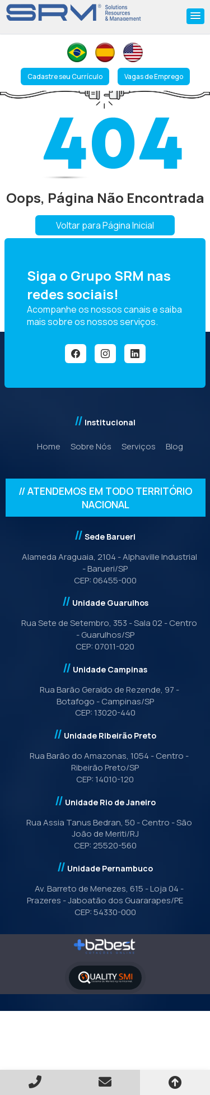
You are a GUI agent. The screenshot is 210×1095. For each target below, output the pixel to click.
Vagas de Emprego (153, 76)
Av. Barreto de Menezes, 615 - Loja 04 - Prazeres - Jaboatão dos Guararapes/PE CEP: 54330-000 (105, 900)
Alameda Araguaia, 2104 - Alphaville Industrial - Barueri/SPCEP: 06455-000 (105, 568)
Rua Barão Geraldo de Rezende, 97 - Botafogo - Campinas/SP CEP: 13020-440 (105, 701)
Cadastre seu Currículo (64, 76)
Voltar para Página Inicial (105, 225)
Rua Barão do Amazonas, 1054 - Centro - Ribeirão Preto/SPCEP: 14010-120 (105, 767)
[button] (195, 16)
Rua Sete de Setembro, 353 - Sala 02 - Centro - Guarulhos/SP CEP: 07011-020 (105, 634)
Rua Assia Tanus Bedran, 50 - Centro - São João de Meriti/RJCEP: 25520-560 (105, 834)
